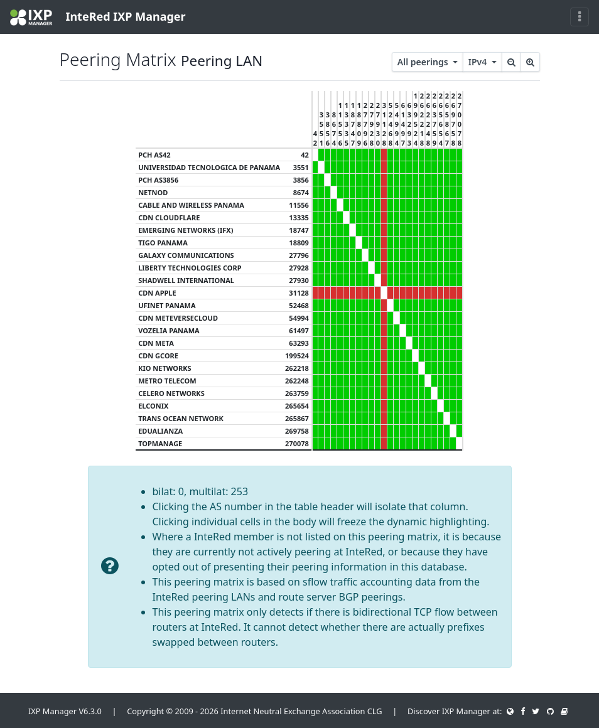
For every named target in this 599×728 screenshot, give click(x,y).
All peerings (423, 62)
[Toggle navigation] (579, 17)
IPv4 (478, 62)
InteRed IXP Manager (98, 17)
